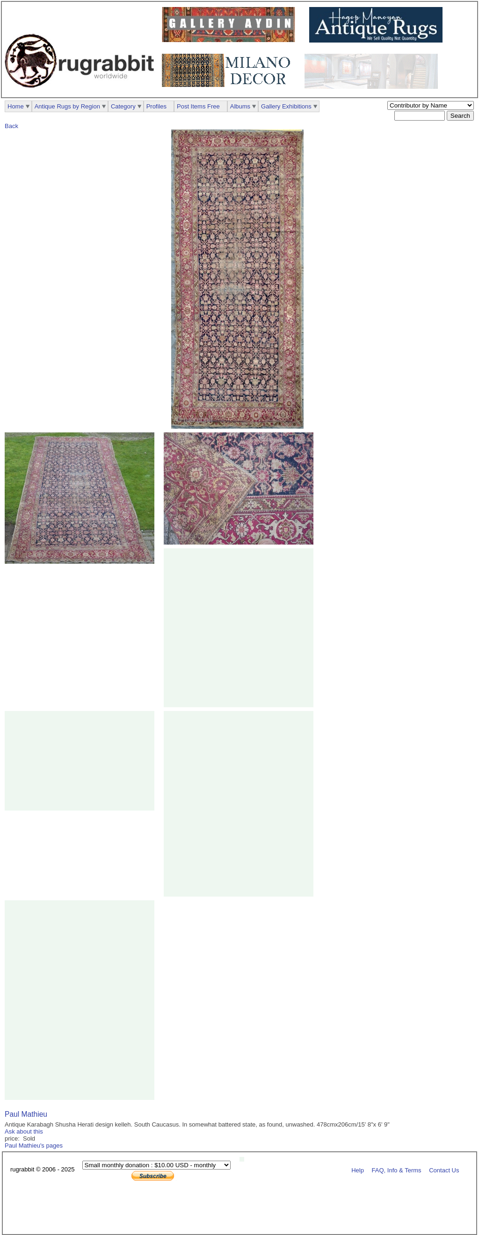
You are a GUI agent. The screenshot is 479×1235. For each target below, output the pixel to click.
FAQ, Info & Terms (396, 1169)
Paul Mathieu (26, 1114)
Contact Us (444, 1169)
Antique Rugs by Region (67, 106)
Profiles (156, 106)
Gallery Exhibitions (286, 106)
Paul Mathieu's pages (34, 1145)
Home (15, 106)
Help (357, 1169)
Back (11, 125)
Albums (240, 106)
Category (123, 106)
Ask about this (24, 1131)
